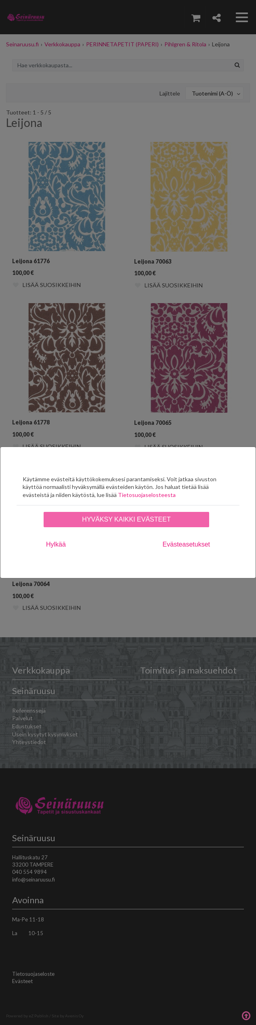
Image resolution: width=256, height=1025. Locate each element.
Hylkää (56, 544)
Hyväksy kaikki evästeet (126, 519)
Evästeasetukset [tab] (186, 544)
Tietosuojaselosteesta (147, 494)
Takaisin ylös (246, 1015)
